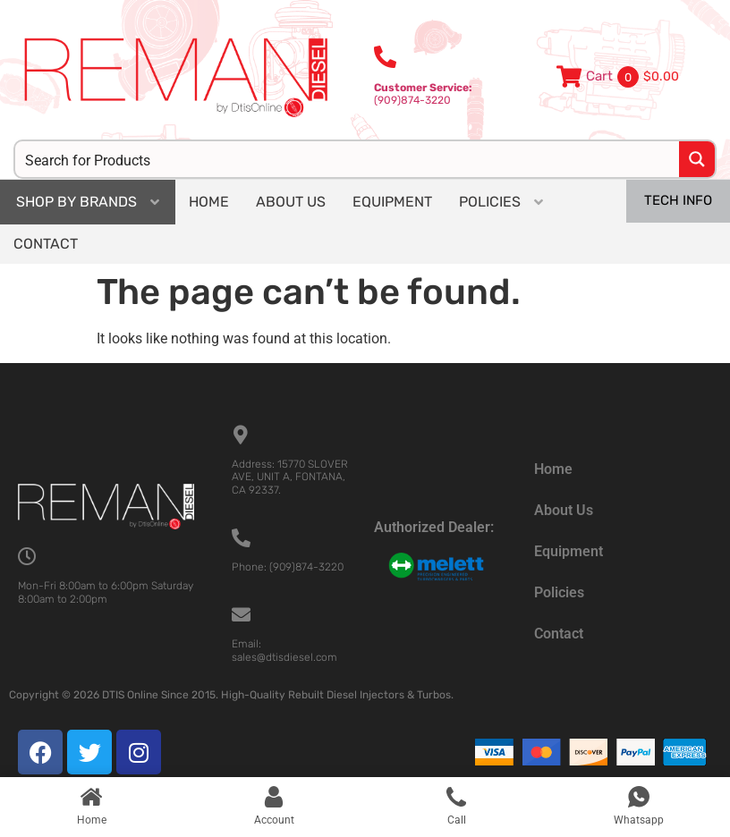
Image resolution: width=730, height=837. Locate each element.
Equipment (568, 551)
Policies (559, 592)
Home (553, 469)
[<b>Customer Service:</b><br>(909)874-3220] (385, 57)
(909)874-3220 (423, 93)
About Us (563, 510)
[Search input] (348, 159)
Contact (558, 633)
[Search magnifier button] (697, 159)
